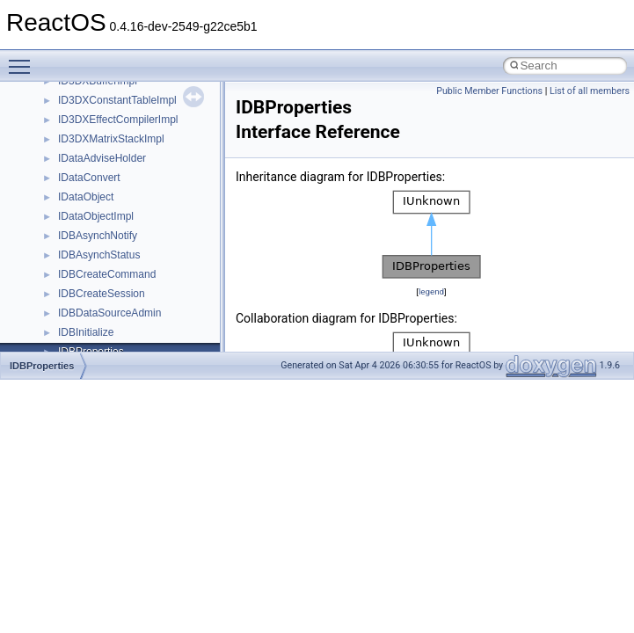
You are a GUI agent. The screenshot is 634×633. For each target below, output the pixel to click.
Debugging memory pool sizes (100, 133)
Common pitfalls (68, 114)
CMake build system (77, 95)
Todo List (51, 308)
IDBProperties (42, 365)
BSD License (60, 269)
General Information (76, 288)
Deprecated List (67, 327)
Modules (49, 346)
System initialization (76, 192)
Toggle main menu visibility (24, 59)
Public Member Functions (489, 91)
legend (431, 291)
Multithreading (63, 211)
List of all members (590, 91)
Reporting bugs (65, 153)
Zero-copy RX (62, 172)
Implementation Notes (81, 250)
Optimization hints (71, 230)
